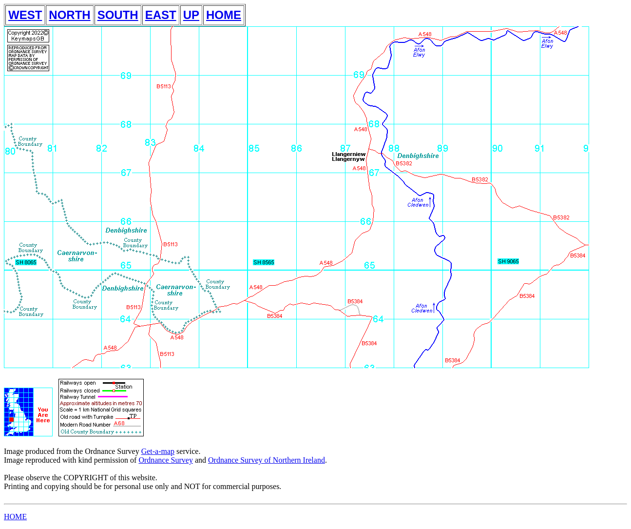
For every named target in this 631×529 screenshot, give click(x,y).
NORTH (69, 14)
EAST (160, 14)
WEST (25, 14)
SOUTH (117, 14)
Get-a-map (157, 451)
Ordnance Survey (165, 460)
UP (191, 14)
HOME (223, 14)
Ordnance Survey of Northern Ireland (266, 460)
